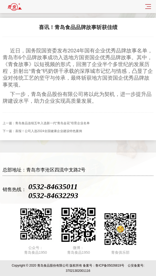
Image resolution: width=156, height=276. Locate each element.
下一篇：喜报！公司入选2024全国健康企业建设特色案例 (42, 131)
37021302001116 (78, 271)
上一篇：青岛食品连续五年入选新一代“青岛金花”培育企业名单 (46, 123)
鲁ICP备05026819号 (109, 265)
